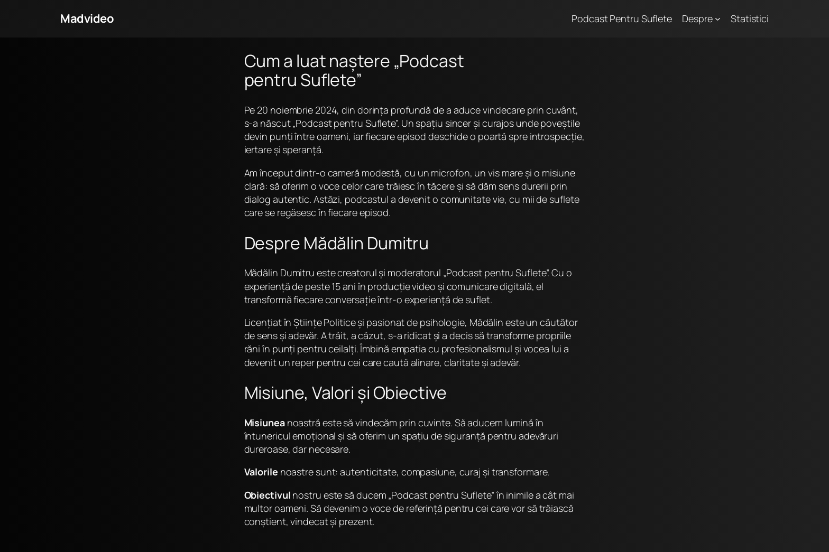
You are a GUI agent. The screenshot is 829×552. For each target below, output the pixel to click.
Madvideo (87, 18)
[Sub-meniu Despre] (718, 19)
